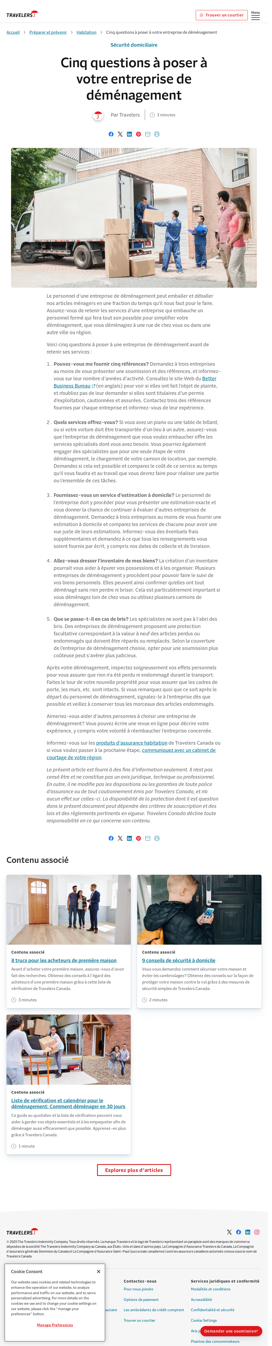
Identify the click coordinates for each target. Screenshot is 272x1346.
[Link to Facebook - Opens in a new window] (238, 1232)
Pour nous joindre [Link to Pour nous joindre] (138, 1289)
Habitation (87, 32)
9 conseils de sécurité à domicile (178, 960)
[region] (54, 1302)
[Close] (99, 1271)
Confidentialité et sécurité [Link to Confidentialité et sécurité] (212, 1310)
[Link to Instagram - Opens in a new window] (256, 1232)
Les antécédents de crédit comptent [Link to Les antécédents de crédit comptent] (154, 1310)
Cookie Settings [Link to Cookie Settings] (204, 1320)
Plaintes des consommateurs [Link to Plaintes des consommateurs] (215, 1341)
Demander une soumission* (231, 1331)
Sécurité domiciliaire (134, 45)
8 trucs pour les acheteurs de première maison (64, 960)
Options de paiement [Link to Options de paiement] (141, 1299)
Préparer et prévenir (48, 32)
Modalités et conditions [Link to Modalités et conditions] (210, 1289)
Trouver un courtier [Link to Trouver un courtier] (222, 15)
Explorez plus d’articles (134, 1170)
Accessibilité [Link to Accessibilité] (201, 1299)
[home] (22, 13)
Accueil (13, 32)
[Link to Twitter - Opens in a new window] (229, 1232)
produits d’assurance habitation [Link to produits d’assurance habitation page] (131, 743)
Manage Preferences (55, 1325)
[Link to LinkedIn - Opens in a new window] (247, 1232)
